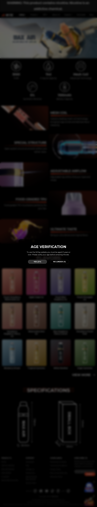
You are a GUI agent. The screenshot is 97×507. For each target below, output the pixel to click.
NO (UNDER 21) (59, 262)
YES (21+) (37, 262)
